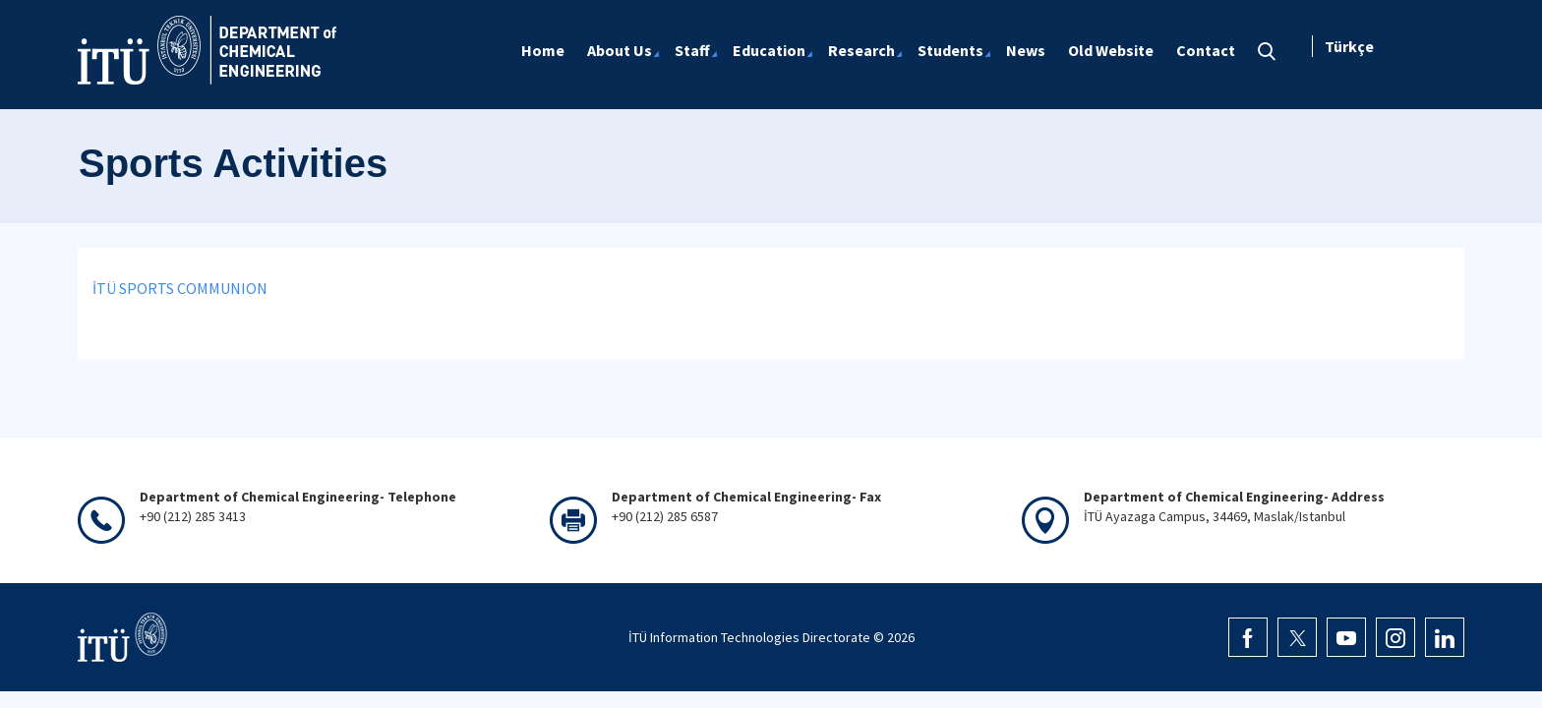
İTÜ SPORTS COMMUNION (179, 288)
